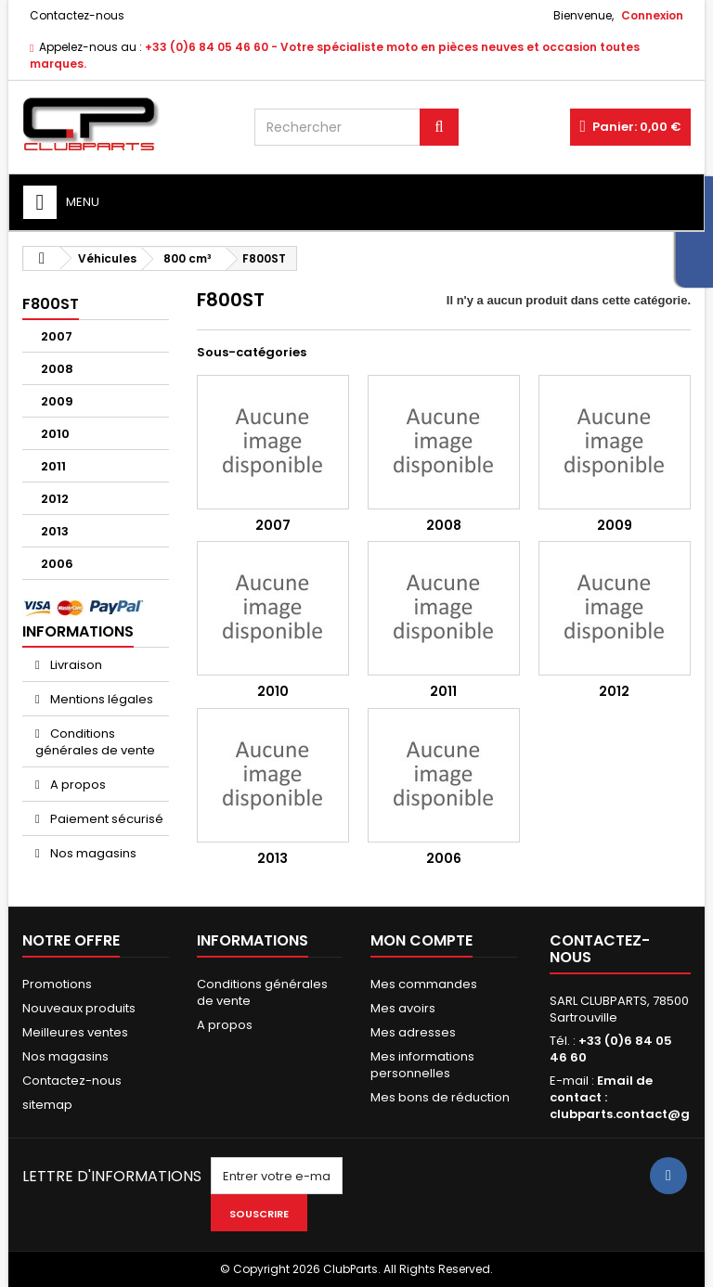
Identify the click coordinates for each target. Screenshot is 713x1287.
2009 (57, 401)
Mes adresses (413, 1032)
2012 (55, 499)
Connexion (652, 15)
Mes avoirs (402, 1008)
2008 (57, 369)
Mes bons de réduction (440, 1097)
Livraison (74, 665)
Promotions (57, 984)
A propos (76, 784)
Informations (78, 631)
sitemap (47, 1104)
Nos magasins (91, 853)
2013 (55, 531)
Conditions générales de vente (95, 742)
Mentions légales (100, 699)
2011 (53, 466)
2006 (57, 564)
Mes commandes (423, 984)
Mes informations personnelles (422, 1065)
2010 (55, 434)
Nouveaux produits (79, 1008)
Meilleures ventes (75, 1032)
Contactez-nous (77, 15)
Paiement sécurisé (105, 819)
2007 (56, 336)
